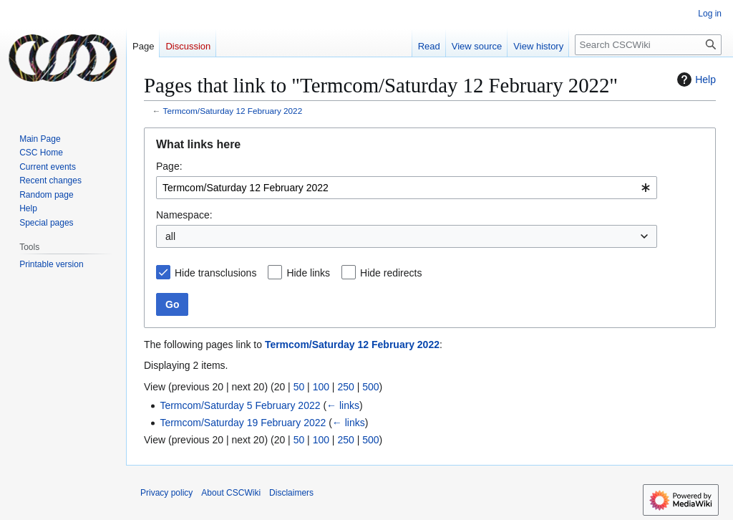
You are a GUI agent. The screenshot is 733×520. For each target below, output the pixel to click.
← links (342, 405)
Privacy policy (166, 493)
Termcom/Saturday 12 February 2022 (233, 110)
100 (321, 387)
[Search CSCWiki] (648, 44)
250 (345, 387)
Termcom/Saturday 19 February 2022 (243, 422)
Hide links (308, 273)
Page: (169, 166)
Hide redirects (391, 273)
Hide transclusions (215, 273)
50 (299, 387)
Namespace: (184, 215)
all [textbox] (170, 236)
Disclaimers (291, 493)
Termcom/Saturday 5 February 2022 (240, 405)
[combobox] (406, 187)
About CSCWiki (231, 493)
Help (695, 79)
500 (370, 387)
